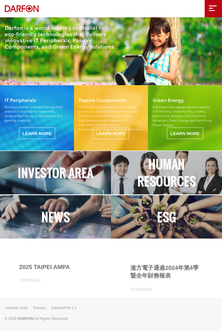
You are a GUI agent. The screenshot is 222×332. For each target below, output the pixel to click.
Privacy (39, 307)
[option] (111, 50)
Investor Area (16, 307)
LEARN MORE (37, 132)
